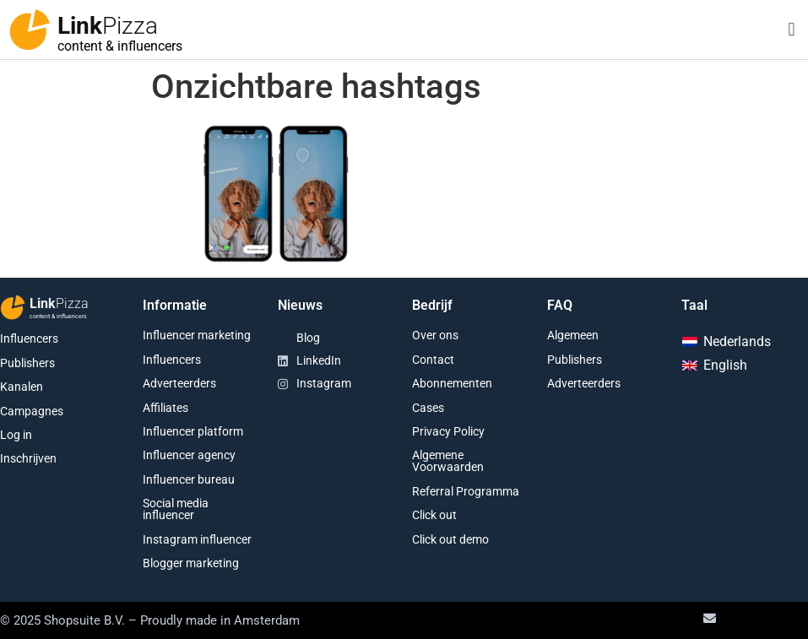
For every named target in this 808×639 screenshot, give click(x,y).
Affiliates (165, 407)
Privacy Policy (448, 431)
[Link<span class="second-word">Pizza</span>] (29, 29)
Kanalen (21, 386)
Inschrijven (28, 458)
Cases (428, 407)
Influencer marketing (197, 335)
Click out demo (450, 539)
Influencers (29, 338)
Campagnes (31, 411)
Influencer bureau (189, 479)
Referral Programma (465, 491)
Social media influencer (176, 509)
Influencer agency (189, 455)
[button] (792, 30)
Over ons (435, 335)
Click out (434, 515)
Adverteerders (179, 383)
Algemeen (573, 335)
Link (107, 26)
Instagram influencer (197, 539)
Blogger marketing (191, 563)
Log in (16, 434)
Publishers (27, 363)
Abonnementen (452, 383)
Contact (433, 359)
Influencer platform (193, 431)
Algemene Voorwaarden (448, 461)
